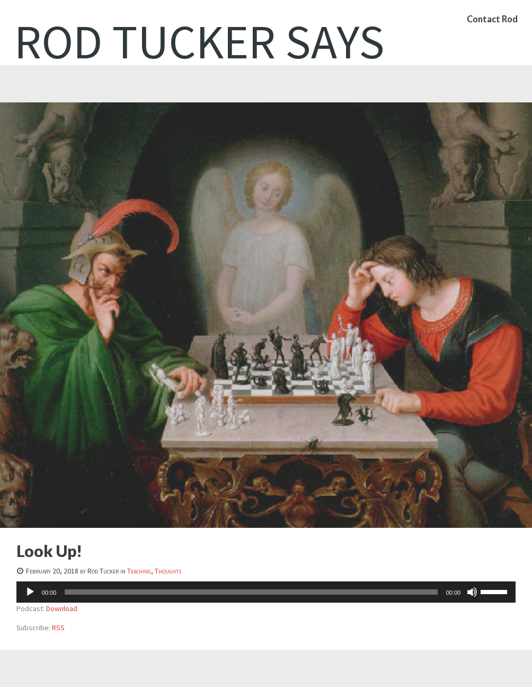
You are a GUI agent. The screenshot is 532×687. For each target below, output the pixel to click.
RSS (58, 627)
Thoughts (168, 571)
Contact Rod (491, 23)
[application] (266, 592)
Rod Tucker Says (199, 41)
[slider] (251, 592)
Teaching (139, 571)
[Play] (30, 592)
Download (61, 608)
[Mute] (472, 592)
